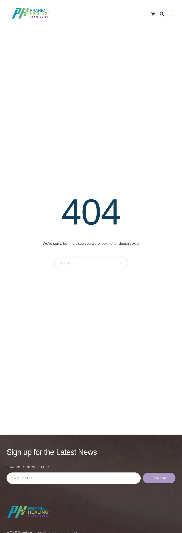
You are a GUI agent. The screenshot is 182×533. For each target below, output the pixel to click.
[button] (170, 514)
